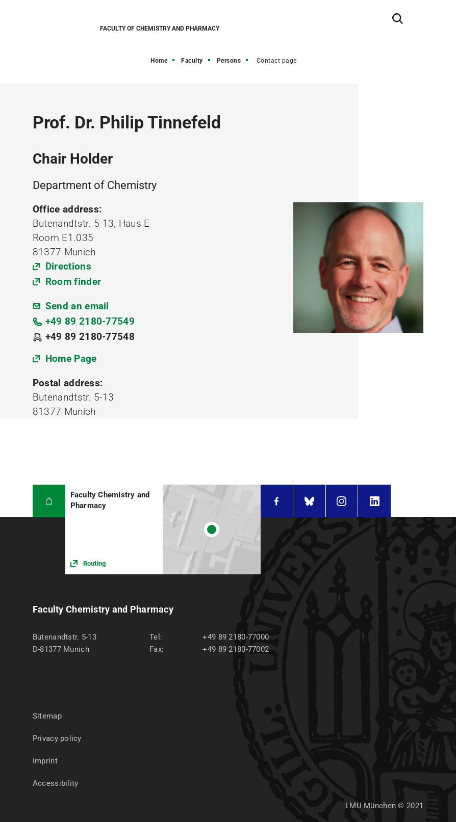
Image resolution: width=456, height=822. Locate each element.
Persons (229, 60)
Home (158, 60)
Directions (68, 266)
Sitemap (47, 716)
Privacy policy (57, 738)
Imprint (45, 760)
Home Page (71, 358)
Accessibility (56, 783)
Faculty (192, 60)
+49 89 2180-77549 (90, 321)
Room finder (73, 281)
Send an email (77, 306)
